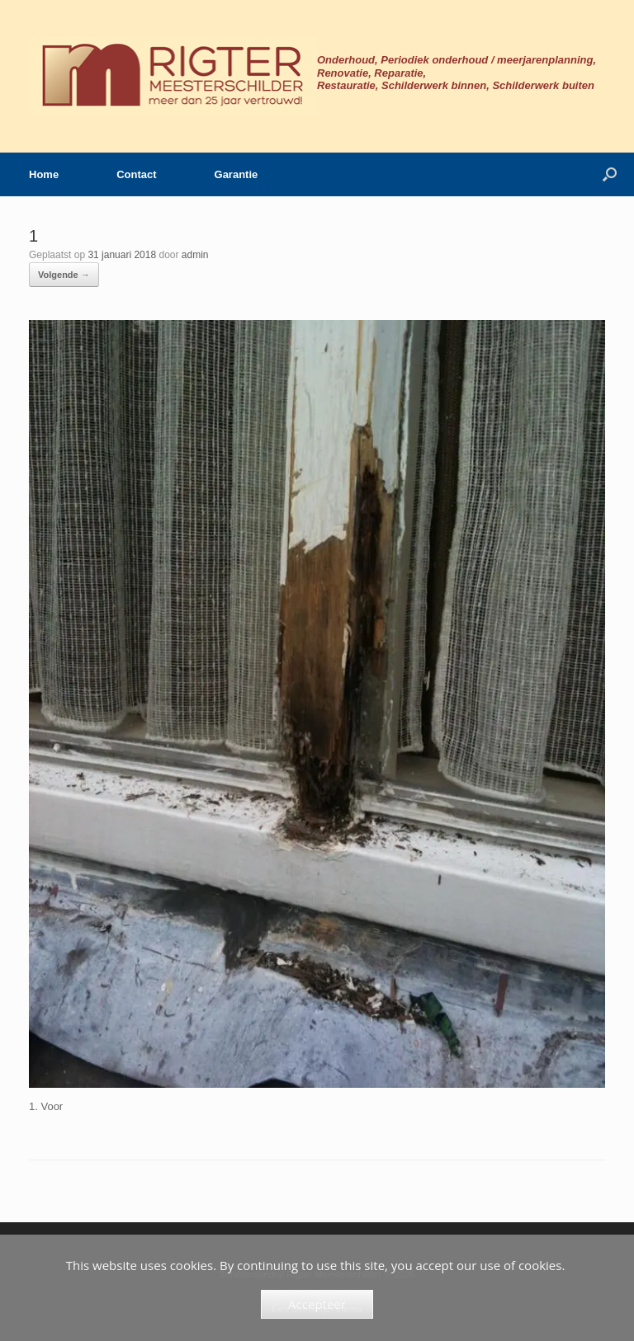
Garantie (236, 174)
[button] (609, 174)
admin (195, 255)
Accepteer (317, 1304)
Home (44, 174)
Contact (136, 174)
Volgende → (64, 275)
